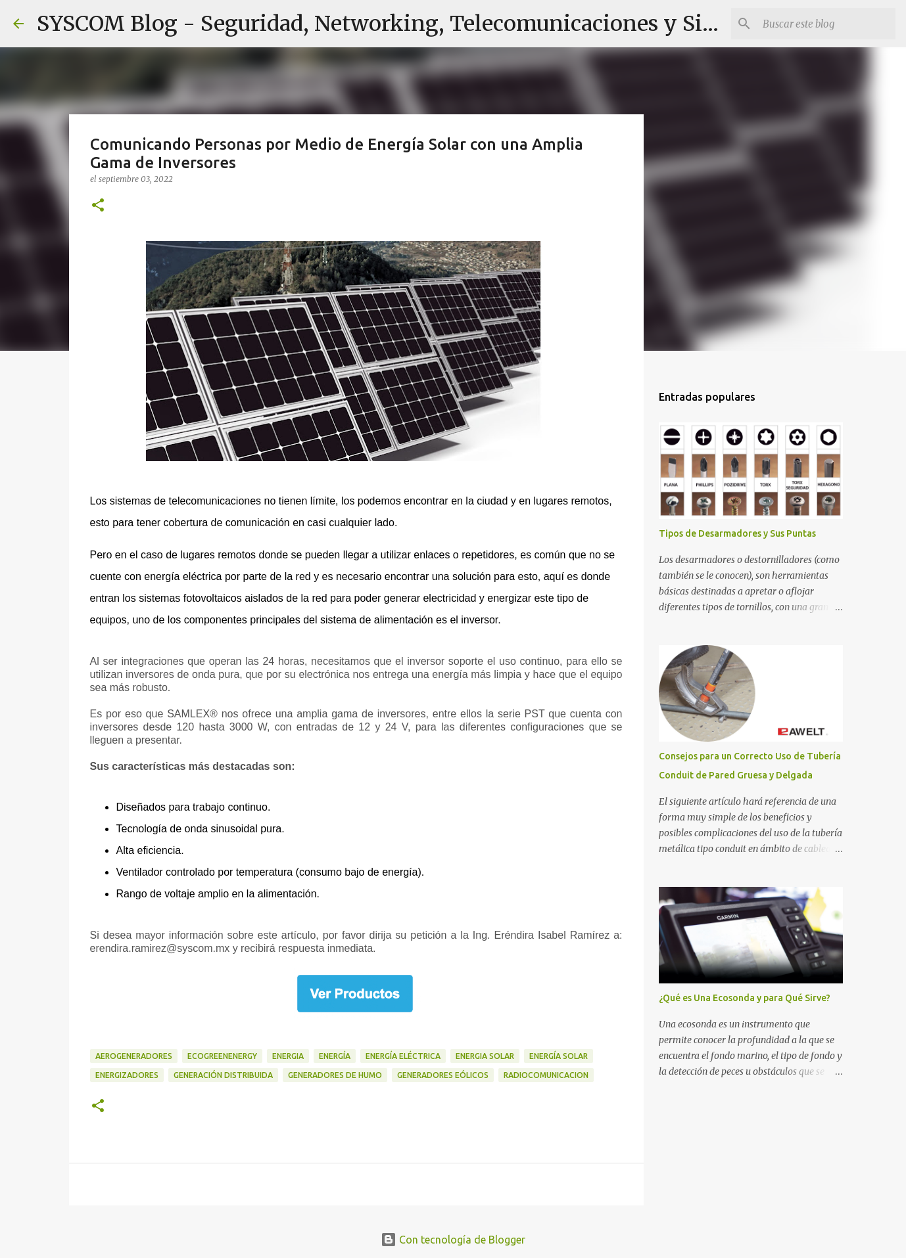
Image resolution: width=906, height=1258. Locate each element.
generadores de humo (335, 1075)
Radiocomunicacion (546, 1075)
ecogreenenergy (222, 1056)
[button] (98, 206)
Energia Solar (485, 1056)
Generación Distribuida (223, 1075)
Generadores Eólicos (443, 1075)
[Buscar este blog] (826, 23)
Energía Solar (558, 1056)
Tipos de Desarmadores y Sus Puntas (737, 533)
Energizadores (126, 1075)
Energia (288, 1056)
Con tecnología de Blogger (453, 1240)
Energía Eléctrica (403, 1056)
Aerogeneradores (133, 1056)
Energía (334, 1056)
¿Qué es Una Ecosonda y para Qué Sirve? (744, 998)
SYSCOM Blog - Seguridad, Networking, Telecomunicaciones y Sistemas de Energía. (464, 24)
